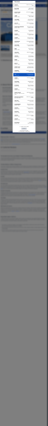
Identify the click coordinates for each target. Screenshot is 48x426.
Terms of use (27, 131)
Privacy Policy (22, 131)
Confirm (24, 128)
